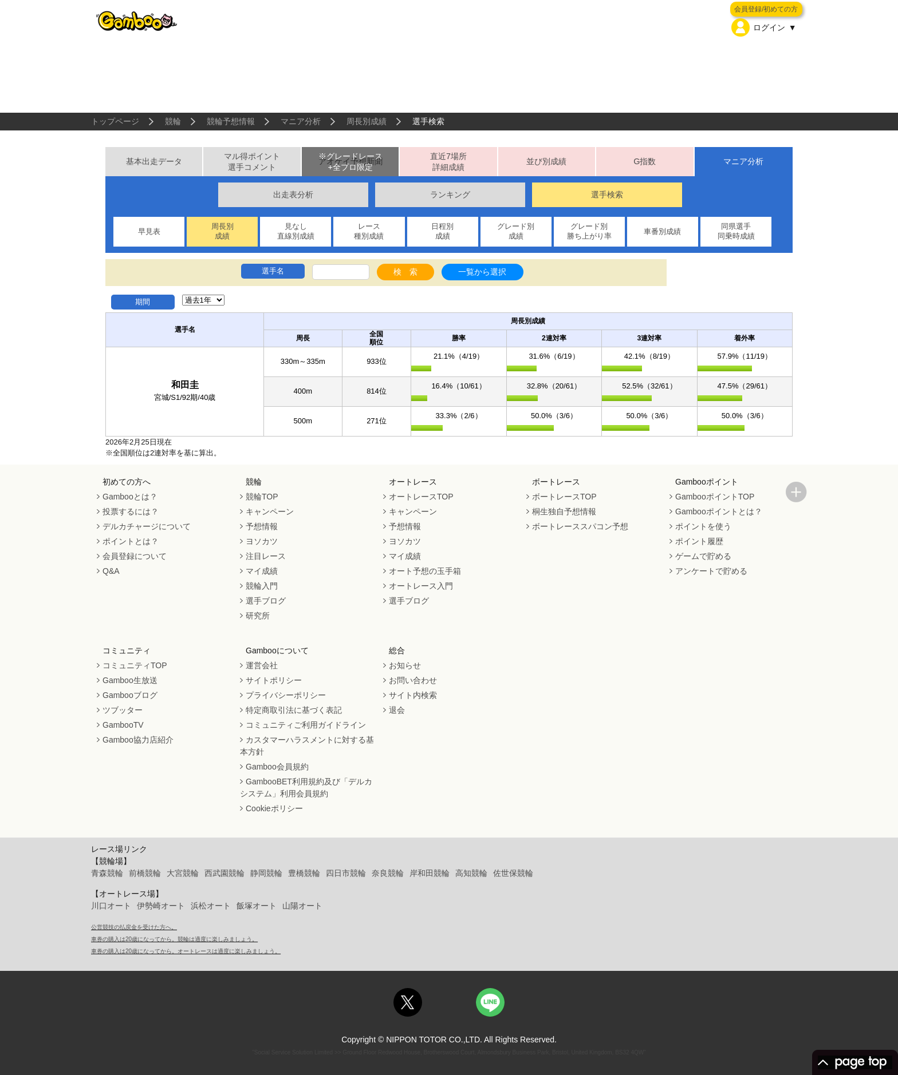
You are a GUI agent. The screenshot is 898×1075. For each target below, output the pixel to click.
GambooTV (123, 724)
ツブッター (123, 710)
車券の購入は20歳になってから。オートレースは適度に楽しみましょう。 (186, 951)
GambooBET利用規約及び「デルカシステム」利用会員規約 (306, 787)
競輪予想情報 (231, 121)
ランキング (450, 194)
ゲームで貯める (703, 556)
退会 (397, 710)
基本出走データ (154, 161)
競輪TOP (262, 496)
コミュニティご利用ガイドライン (306, 724)
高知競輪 (471, 873)
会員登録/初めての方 (766, 9)
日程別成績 (442, 231)
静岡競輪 (266, 873)
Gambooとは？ (130, 496)
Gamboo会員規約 (277, 766)
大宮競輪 (183, 873)
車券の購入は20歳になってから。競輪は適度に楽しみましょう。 (174, 939)
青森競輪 (107, 873)
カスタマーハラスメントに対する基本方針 (307, 745)
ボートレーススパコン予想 (580, 526)
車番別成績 (662, 231)
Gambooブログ (130, 695)
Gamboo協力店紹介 (138, 739)
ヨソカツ (262, 541)
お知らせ (405, 665)
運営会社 (262, 665)
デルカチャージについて (147, 526)
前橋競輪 (145, 873)
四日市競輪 (346, 873)
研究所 (258, 615)
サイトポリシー (274, 680)
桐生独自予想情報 (564, 511)
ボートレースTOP (564, 496)
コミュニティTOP (135, 665)
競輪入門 (262, 585)
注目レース (266, 556)
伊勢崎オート (161, 905)
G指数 (644, 161)
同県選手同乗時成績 (736, 231)
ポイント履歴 (699, 541)
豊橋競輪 (304, 873)
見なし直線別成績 (295, 231)
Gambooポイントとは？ (718, 511)
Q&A (111, 571)
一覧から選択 (482, 271)
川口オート (111, 905)
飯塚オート (257, 905)
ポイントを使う (703, 526)
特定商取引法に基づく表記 (294, 710)
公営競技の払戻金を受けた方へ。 (134, 927)
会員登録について (135, 556)
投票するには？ (131, 511)
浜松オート (211, 905)
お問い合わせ (413, 680)
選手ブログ (266, 600)
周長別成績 (366, 121)
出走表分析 (293, 194)
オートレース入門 (421, 585)
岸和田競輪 (429, 873)
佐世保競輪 (513, 873)
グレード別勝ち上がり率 (589, 231)
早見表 (149, 231)
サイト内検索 (413, 695)
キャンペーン (270, 511)
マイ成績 (262, 571)
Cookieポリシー (274, 808)
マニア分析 (301, 121)
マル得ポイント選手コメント (252, 162)
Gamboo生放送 (130, 680)
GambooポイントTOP (714, 496)
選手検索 (607, 194)
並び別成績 (546, 161)
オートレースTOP (421, 496)
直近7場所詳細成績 (448, 162)
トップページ (115, 121)
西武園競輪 (224, 873)
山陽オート (302, 905)
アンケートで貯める (711, 571)
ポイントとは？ (131, 541)
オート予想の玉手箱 (425, 571)
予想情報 (262, 526)
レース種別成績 (369, 231)
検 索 (405, 271)
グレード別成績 (515, 231)
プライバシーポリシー (286, 695)
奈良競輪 (388, 873)
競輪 (173, 121)
